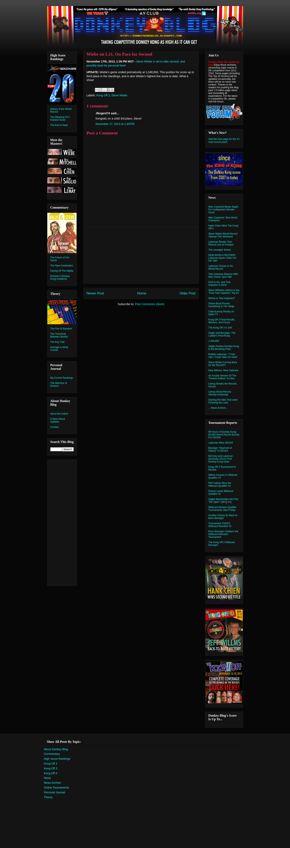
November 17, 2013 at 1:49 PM (115, 124)
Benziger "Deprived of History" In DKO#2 (220, 449)
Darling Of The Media (61, 270)
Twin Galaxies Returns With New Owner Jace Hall (223, 275)
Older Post (187, 293)
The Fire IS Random (61, 328)
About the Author (59, 413)
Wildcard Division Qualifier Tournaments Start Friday (222, 508)
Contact (54, 427)
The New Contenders (61, 265)
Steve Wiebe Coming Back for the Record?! (222, 364)
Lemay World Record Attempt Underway (219, 393)
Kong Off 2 (50, 763)
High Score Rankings (57, 758)
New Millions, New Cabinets (223, 370)
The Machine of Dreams (58, 384)
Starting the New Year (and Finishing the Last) (222, 401)
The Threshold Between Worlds (59, 335)
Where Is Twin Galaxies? (221, 298)
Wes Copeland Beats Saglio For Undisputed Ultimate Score (223, 209)
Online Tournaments (56, 787)
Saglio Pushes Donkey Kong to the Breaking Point (223, 347)
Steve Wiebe (119, 95)
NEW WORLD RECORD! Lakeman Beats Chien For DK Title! (222, 258)
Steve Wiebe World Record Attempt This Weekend (223, 235)
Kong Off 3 (103, 95)
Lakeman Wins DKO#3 (220, 442)
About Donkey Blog (56, 749)
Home (141, 293)
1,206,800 (213, 341)
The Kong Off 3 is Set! (220, 327)
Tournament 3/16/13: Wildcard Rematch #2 (220, 525)
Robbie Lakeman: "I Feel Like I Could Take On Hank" (223, 356)
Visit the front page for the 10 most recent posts (223, 140)
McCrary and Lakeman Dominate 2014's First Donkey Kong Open (220, 459)
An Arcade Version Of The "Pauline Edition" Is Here (222, 377)
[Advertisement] (141, 255)
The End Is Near (59, 125)
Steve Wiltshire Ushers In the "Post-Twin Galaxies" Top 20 (224, 291)
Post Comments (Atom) (149, 304)
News (47, 777)
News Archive (52, 782)
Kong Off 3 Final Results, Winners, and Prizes (221, 321)
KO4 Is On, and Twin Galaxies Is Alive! (219, 283)
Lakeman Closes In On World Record (220, 267)
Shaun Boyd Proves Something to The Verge (221, 305)
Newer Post (95, 293)
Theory (48, 797)
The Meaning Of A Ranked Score (60, 118)
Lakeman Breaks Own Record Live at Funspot (220, 243)
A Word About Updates (57, 420)
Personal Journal (54, 792)
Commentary (52, 754)
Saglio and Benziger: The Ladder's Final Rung (222, 334)
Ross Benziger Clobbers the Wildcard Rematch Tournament (223, 534)
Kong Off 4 (50, 773)
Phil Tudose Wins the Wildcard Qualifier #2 (219, 484)
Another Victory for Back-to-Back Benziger (223, 517)
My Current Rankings (61, 377)
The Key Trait (57, 342)
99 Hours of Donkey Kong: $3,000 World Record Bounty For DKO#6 (223, 434)
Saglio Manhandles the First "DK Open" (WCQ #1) (223, 500)
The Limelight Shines (219, 249)
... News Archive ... (218, 407)
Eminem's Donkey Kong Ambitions (60, 277)
